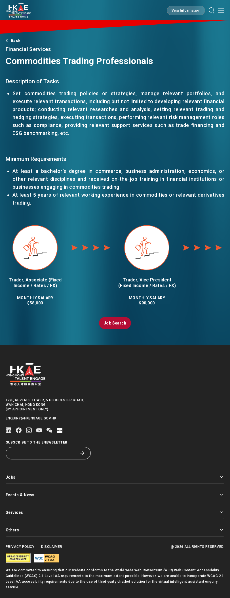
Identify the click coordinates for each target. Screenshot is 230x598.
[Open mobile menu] (221, 10)
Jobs (115, 477)
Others (115, 530)
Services (115, 512)
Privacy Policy (20, 547)
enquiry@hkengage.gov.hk (31, 418)
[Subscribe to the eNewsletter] (44, 453)
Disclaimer (51, 547)
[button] (186, 10)
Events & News (115, 495)
